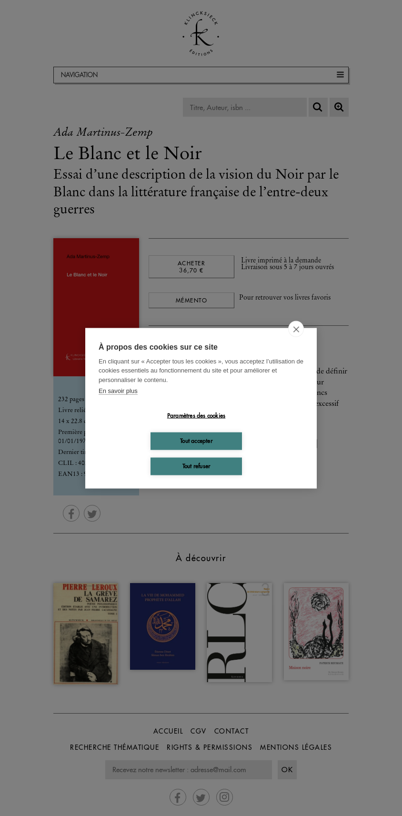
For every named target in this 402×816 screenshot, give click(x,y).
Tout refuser (196, 466)
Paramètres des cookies (196, 415)
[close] (296, 329)
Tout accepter (196, 440)
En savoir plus (118, 390)
